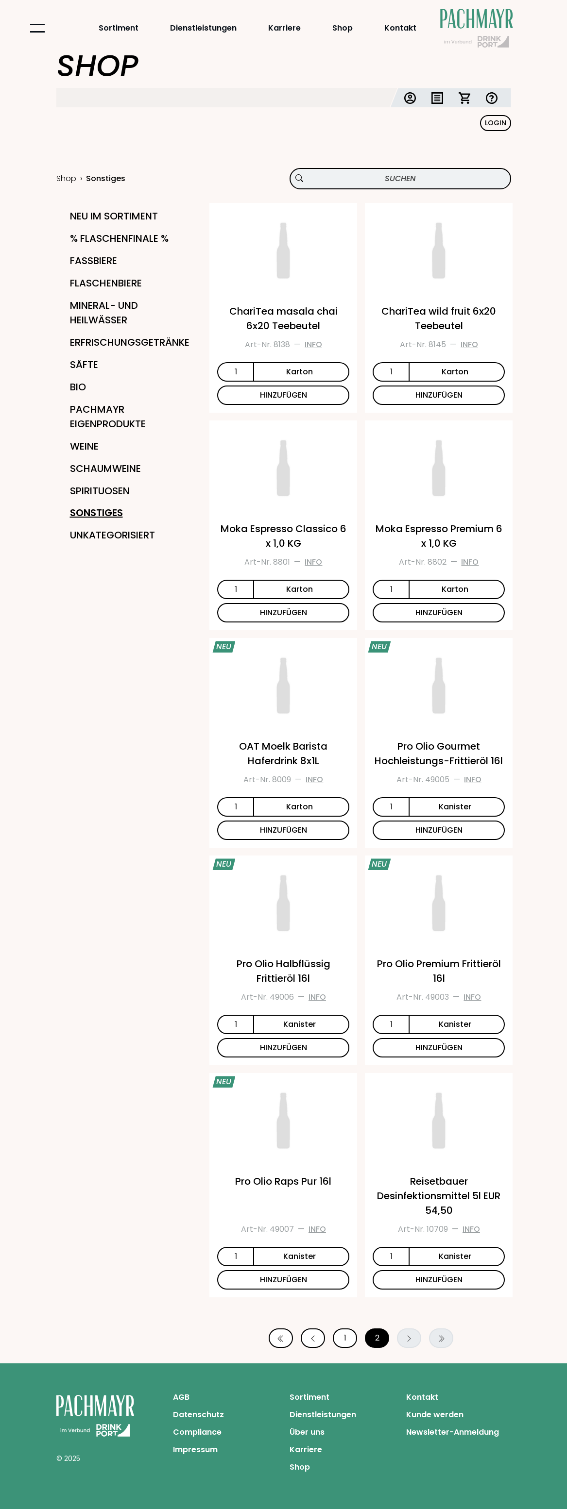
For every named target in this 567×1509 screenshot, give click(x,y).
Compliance (197, 1432)
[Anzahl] (235, 372)
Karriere (284, 28)
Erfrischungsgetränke (129, 342)
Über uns (307, 1432)
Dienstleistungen (203, 28)
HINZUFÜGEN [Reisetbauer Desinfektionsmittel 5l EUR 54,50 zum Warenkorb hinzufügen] (439, 1279)
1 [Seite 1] (345, 1337)
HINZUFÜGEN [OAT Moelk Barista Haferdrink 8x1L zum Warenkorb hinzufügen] (283, 830)
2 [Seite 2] (377, 1337)
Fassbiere (93, 261)
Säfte (84, 364)
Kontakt (400, 28)
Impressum (195, 1449)
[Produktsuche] (400, 178)
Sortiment (118, 28)
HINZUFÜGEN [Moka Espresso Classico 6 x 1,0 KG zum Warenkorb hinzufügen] (283, 612)
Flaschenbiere (106, 283)
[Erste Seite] (281, 1338)
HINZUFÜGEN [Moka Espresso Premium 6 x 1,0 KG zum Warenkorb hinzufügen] (439, 612)
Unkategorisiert (112, 535)
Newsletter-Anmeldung (452, 1432)
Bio (78, 387)
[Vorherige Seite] (313, 1338)
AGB (181, 1397)
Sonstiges (96, 513)
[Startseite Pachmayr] (476, 28)
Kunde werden (435, 1414)
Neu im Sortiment (114, 216)
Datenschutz (198, 1414)
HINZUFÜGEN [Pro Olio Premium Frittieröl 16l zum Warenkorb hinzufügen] (439, 1047)
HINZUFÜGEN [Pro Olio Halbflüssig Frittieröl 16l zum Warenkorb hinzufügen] (283, 1047)
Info (313, 344)
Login (495, 123)
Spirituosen (100, 491)
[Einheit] (301, 372)
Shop (342, 28)
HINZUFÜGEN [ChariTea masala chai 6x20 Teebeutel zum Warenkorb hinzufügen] (283, 395)
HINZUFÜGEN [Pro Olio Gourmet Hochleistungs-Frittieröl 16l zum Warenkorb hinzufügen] (439, 830)
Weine (84, 446)
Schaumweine (105, 468)
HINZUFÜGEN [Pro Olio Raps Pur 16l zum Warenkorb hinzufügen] (283, 1279)
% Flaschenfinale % (119, 238)
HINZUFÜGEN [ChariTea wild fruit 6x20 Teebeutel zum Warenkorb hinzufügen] (439, 395)
